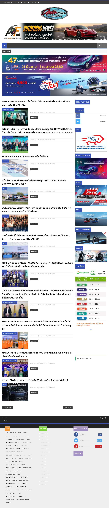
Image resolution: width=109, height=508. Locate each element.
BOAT (7, 458)
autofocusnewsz (84, 358)
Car (4, 188)
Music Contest (10, 493)
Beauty (8, 480)
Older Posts (67, 408)
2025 (43, 436)
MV (6, 461)
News (19, 493)
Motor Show (20, 439)
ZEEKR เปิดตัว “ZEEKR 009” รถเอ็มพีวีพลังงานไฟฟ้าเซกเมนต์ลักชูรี (35, 380)
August (43, 455)
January (43, 477)
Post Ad (13, 458)
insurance (25, 449)
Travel (21, 458)
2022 (43, 484)
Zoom (18, 449)
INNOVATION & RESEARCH (13, 455)
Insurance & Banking (9, 302)
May (42, 464)
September (44, 452)
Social (16, 445)
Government (27, 468)
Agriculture (24, 477)
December (44, 442)
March (43, 471)
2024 (43, 440)
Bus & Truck (10, 449)
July (42, 458)
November (44, 446)
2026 (43, 433)
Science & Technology (13, 474)
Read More (34, 117)
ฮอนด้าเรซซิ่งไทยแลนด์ (23, 499)
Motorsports (7, 137)
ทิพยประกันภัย (10, 499)
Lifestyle (20, 452)
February (44, 474)
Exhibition (9, 487)
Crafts (14, 480)
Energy (24, 464)
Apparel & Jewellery (12, 464)
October (43, 449)
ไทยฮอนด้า (9, 502)
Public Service (10, 496)
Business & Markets (12, 442)
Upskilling (13, 461)
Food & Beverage (20, 487)
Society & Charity (11, 477)
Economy (9, 445)
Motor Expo (10, 439)
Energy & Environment (13, 468)
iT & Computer (10, 452)
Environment (22, 483)
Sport (29, 439)
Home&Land (19, 490)
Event (30, 455)
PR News (5, 161)
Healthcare (9, 490)
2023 (43, 481)
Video (21, 461)
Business (28, 458)
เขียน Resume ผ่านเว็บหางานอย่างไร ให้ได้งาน (25, 156)
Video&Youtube (8, 109)
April (42, 468)
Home (5, 421)
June (42, 461)
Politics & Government (13, 471)
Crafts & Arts (24, 480)
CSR (25, 455)
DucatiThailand (11, 483)
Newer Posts (7, 408)
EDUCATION (24, 445)
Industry (28, 490)
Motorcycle (26, 436)
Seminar (20, 496)
